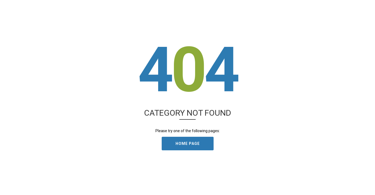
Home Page (188, 143)
